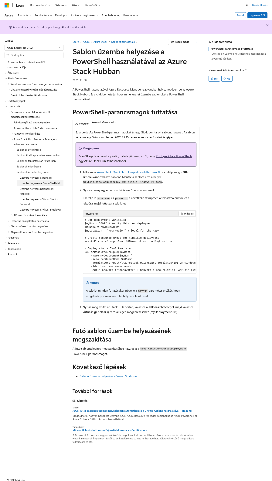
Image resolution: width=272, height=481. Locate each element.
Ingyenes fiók (257, 15)
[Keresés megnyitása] (247, 5)
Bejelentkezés (259, 5)
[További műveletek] (196, 42)
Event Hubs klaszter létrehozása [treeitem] (29, 95)
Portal (240, 15)
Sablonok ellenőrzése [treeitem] (29, 166)
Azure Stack (100, 41)
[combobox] (34, 48)
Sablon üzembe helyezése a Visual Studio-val (109, 376)
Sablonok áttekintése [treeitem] (29, 149)
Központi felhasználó (123, 41)
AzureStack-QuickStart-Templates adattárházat (127, 172)
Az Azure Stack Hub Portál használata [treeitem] (35, 128)
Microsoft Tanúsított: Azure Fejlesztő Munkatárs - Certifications (110, 430)
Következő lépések (221, 58)
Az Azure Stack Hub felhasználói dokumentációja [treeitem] (26, 64)
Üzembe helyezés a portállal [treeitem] (36, 177)
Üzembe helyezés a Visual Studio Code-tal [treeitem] (38, 201)
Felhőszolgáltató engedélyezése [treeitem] (32, 122)
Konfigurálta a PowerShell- (174, 156)
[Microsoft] (7, 5)
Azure (86, 41)
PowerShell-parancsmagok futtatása (231, 48)
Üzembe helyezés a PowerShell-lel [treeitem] (40, 183)
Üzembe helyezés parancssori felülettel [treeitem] (36, 191)
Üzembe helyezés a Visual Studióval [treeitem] (40, 209)
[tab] (120, 122)
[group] (139, 245)
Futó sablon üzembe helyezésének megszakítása (238, 53)
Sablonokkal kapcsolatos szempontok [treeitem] (38, 155)
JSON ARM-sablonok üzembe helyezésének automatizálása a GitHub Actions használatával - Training (132, 410)
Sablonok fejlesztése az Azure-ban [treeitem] (36, 161)
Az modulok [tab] (82, 123)
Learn (76, 41)
